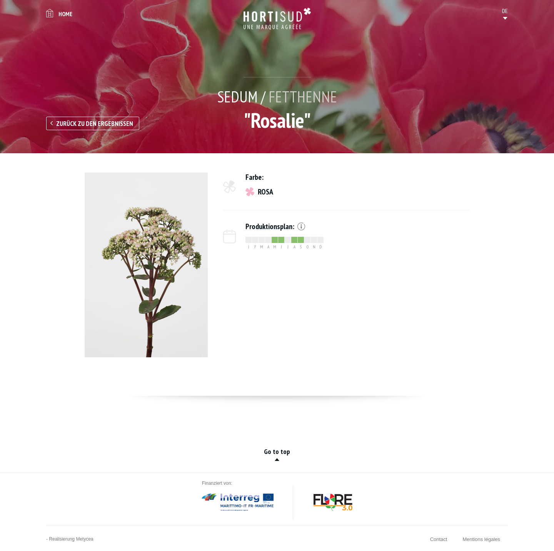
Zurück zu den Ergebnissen (94, 123)
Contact (438, 539)
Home (65, 14)
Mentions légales (481, 539)
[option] (146, 265)
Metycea (84, 539)
